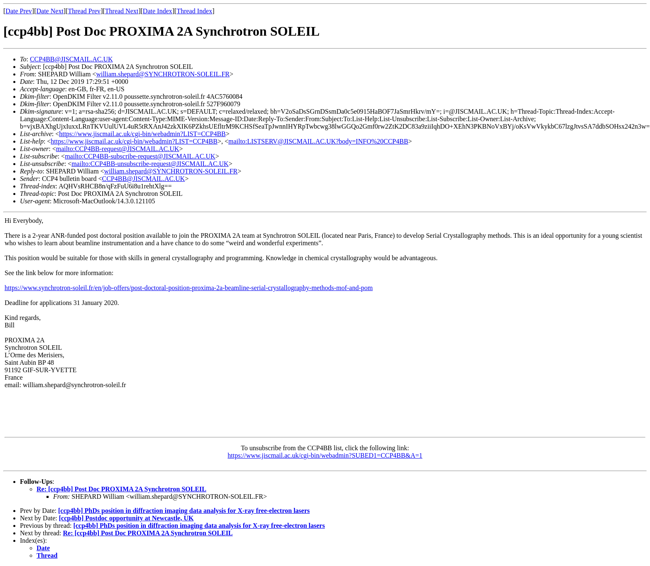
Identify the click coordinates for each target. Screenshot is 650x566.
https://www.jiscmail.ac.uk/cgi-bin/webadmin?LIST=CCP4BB (142, 133)
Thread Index (194, 11)
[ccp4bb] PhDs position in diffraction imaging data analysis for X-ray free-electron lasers (184, 510)
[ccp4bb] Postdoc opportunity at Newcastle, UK (126, 518)
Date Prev (18, 11)
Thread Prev (84, 11)
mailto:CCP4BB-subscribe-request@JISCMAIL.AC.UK (140, 156)
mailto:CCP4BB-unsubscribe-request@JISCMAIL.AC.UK (149, 163)
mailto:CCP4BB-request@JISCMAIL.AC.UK (117, 148)
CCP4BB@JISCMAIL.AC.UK (71, 59)
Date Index (157, 11)
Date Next (50, 11)
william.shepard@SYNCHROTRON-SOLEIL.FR (162, 74)
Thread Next (121, 11)
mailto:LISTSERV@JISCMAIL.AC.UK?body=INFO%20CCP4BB (318, 141)
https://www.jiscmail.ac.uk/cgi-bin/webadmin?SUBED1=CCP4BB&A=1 (325, 455)
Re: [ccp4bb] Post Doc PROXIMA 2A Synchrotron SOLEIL (121, 489)
